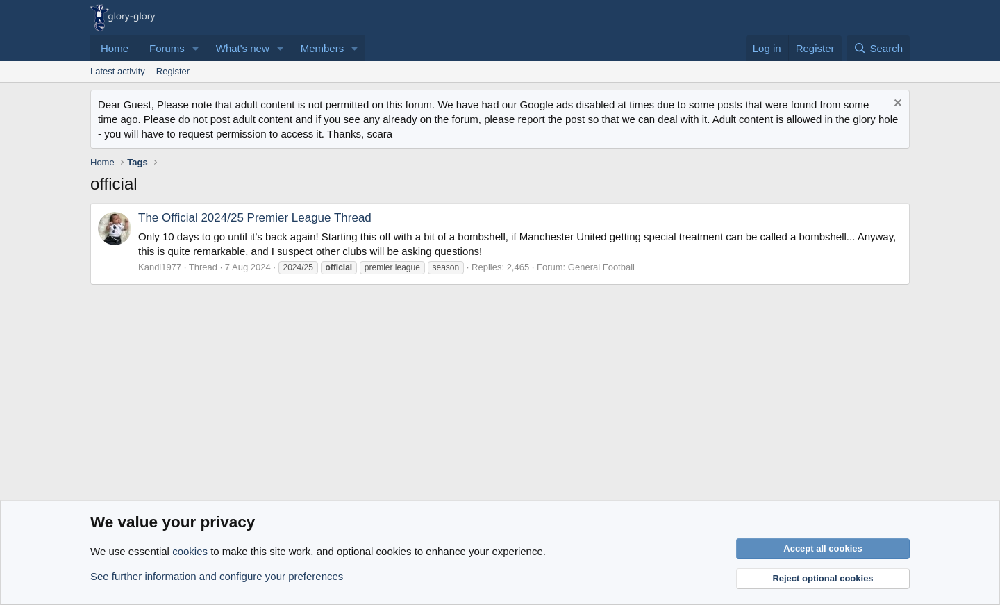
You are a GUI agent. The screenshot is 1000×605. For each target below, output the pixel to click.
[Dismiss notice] (896, 104)
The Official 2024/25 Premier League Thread (255, 217)
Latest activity (117, 71)
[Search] (878, 48)
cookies (190, 551)
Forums (167, 48)
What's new (242, 48)
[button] (196, 48)
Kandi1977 (159, 267)
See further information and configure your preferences (216, 576)
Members (322, 48)
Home (114, 48)
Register (173, 71)
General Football (601, 267)
